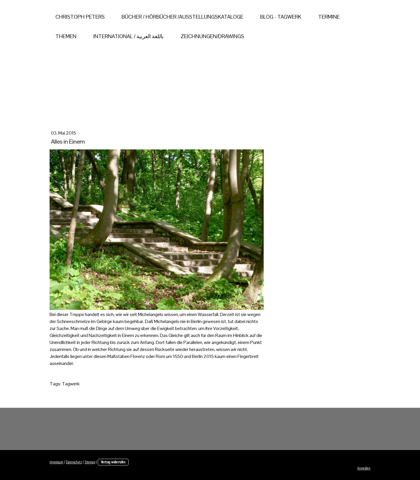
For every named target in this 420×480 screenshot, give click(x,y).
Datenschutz (74, 462)
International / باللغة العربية (128, 36)
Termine (329, 16)
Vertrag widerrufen (113, 462)
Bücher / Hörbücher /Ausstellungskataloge (182, 16)
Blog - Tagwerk (280, 16)
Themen (65, 36)
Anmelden (363, 468)
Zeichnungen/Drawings (212, 36)
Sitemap (90, 462)
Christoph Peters (80, 16)
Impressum (56, 462)
